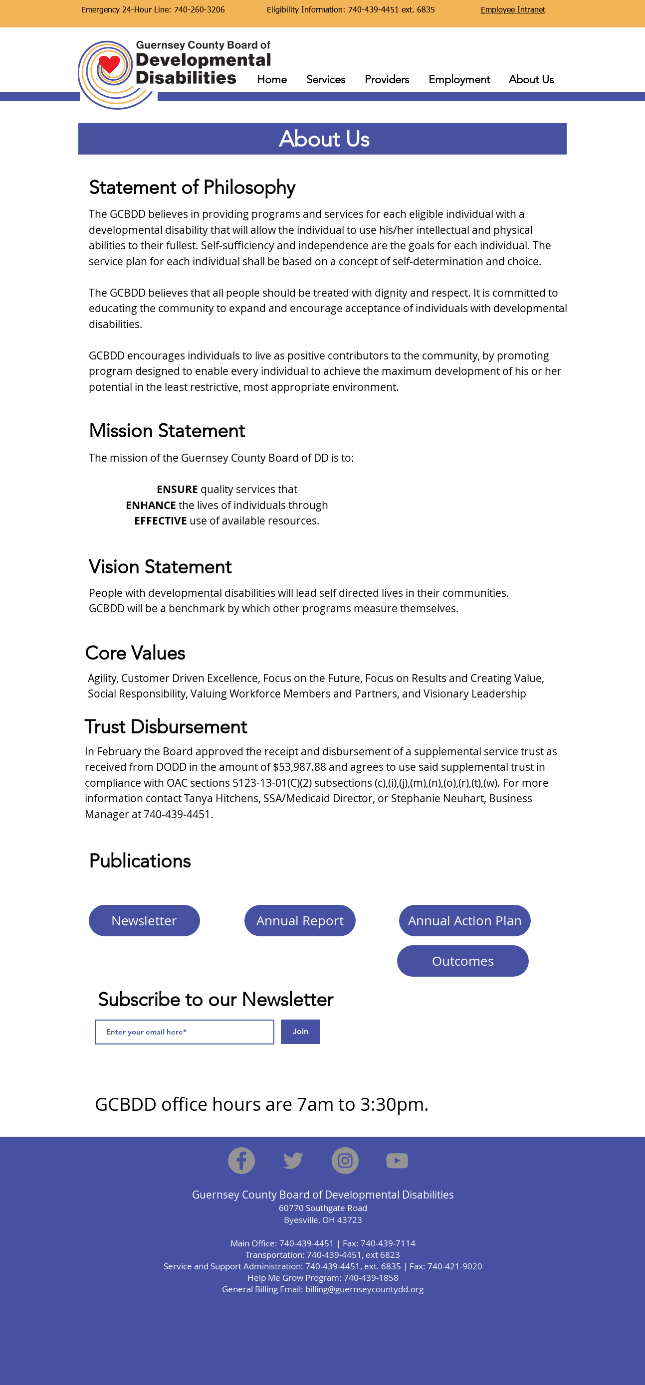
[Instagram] (345, 1160)
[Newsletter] (144, 920)
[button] (326, 75)
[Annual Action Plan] (465, 920)
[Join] (300, 1032)
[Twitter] (293, 1160)
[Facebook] (241, 1160)
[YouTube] (397, 1160)
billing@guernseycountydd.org (364, 1289)
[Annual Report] (300, 920)
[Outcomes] (463, 961)
